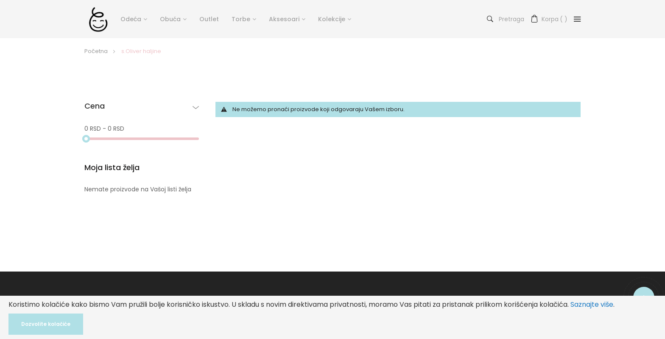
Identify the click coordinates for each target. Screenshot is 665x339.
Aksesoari (284, 19)
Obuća (170, 19)
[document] (332, 317)
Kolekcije (331, 19)
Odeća (130, 19)
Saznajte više (591, 304)
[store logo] (98, 19)
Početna (96, 51)
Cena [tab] (94, 106)
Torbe (241, 19)
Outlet (209, 19)
